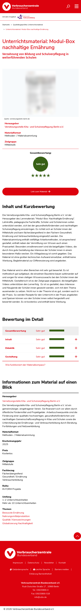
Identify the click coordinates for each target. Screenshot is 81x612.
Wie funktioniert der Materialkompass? (25, 364)
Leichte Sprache (41, 569)
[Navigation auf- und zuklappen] (76, 6)
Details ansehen (75, 339)
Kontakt (62, 563)
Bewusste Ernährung (13, 512)
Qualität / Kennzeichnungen (16, 519)
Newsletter (49, 563)
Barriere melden (62, 570)
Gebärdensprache (19, 569)
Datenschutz (33, 563)
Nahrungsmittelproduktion (16, 516)
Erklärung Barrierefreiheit (40, 574)
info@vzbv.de (40, 597)
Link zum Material (39, 191)
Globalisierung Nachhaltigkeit (17, 523)
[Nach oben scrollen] (77, 536)
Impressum (18, 563)
